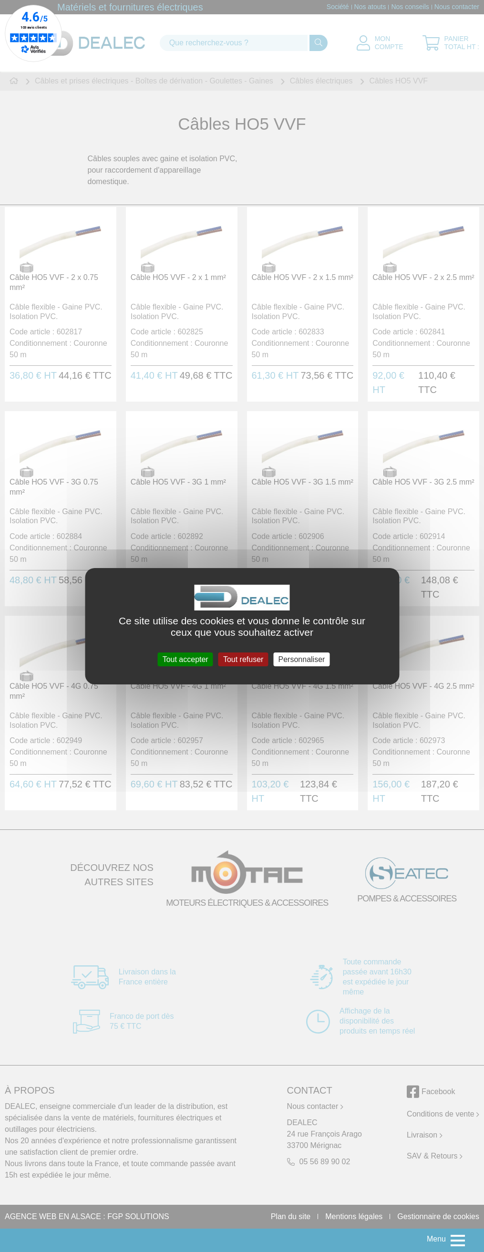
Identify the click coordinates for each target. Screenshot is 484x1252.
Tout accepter (185, 659)
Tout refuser (243, 659)
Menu (436, 1239)
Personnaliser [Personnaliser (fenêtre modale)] (301, 659)
